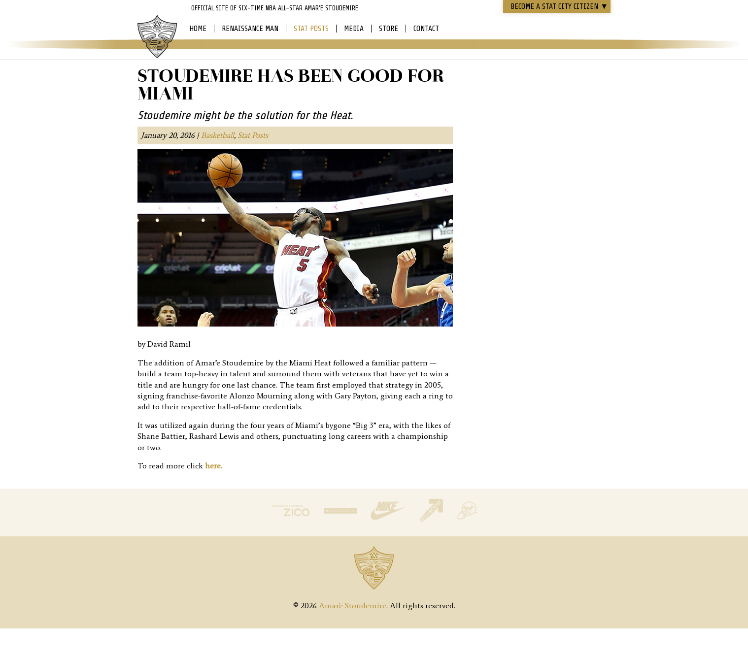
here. (213, 465)
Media (354, 29)
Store (388, 29)
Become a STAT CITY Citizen (559, 6)
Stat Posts (311, 29)
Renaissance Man (250, 29)
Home (197, 29)
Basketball (217, 135)
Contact (426, 29)
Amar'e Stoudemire (157, 37)
